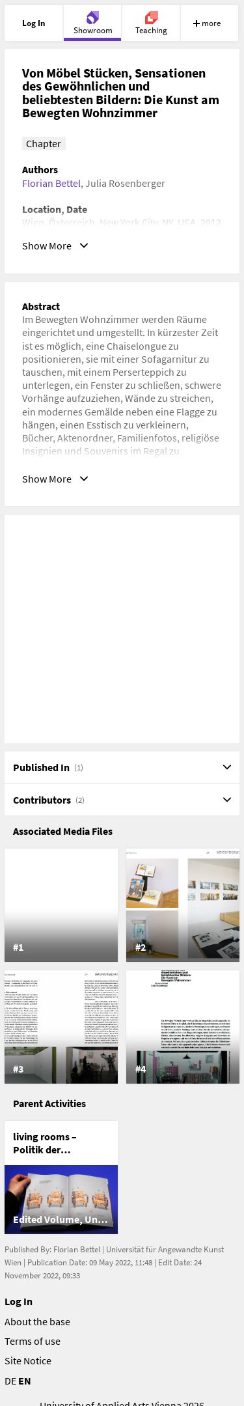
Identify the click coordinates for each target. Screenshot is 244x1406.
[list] (122, 966)
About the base (37, 1321)
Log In (19, 1301)
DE (10, 1380)
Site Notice (28, 1360)
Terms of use (33, 1340)
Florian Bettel (51, 183)
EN (24, 1380)
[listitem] (61, 905)
